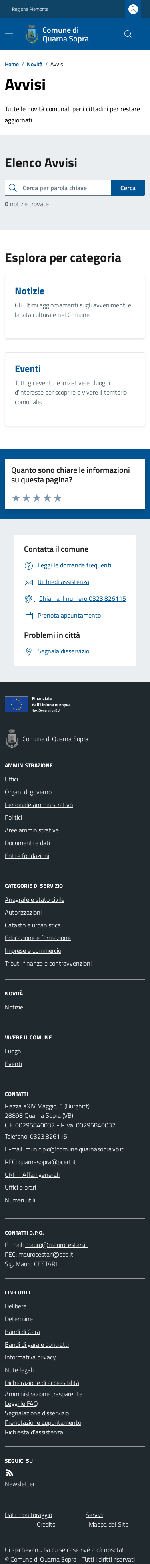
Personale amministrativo (39, 804)
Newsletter (20, 1484)
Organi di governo (28, 792)
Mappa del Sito (108, 1524)
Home (12, 64)
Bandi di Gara (22, 1331)
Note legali (19, 1370)
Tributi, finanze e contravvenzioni (48, 963)
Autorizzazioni (23, 912)
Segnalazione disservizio (37, 1413)
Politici (13, 817)
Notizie (14, 1007)
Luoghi (13, 1051)
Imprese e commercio (33, 950)
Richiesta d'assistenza (34, 1432)
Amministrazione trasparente (43, 1394)
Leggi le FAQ (21, 1403)
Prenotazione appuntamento (43, 1422)
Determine (19, 1319)
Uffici (11, 779)
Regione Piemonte (30, 9)
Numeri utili (20, 1200)
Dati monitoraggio (28, 1514)
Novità (34, 64)
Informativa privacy (30, 1357)
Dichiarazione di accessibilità (42, 1382)
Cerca (128, 188)
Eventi (13, 1063)
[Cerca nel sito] (125, 34)
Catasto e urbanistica (33, 925)
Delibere (15, 1306)
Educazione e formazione (38, 937)
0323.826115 (48, 1136)
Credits (46, 1524)
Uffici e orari (20, 1187)
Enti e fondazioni (27, 855)
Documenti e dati (27, 843)
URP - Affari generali (32, 1174)
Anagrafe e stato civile (34, 899)
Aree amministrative (32, 830)
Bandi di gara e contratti (37, 1344)
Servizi (94, 1514)
